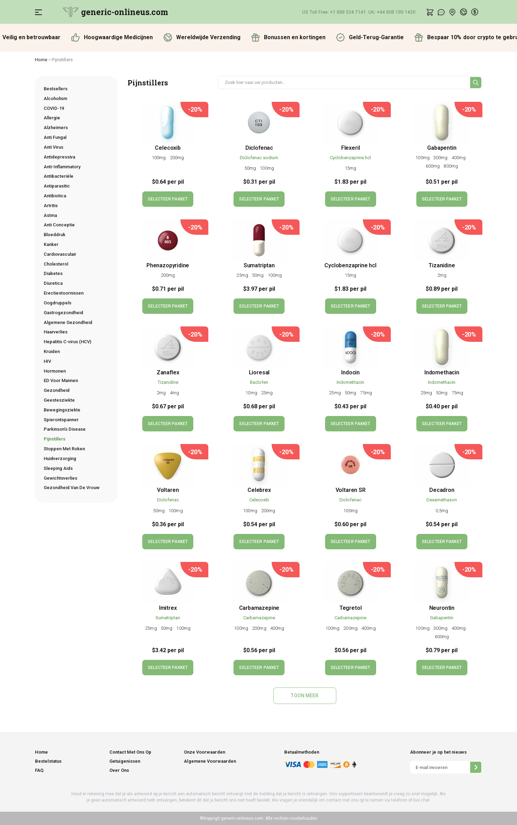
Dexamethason (441, 499)
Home (41, 59)
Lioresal (259, 372)
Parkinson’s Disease (65, 429)
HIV (47, 361)
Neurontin (441, 608)
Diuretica (53, 283)
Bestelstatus (48, 761)
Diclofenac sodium (259, 157)
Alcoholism (55, 98)
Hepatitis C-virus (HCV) (67, 341)
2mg (441, 275)
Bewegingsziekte (62, 409)
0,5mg (442, 510)
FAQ (39, 770)
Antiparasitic (57, 186)
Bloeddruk (54, 234)
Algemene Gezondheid (68, 322)
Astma (50, 215)
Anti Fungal (55, 137)
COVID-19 (54, 108)
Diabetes (53, 273)
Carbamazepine (259, 608)
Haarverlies (55, 331)
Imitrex (168, 608)
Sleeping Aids (58, 468)
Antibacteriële (58, 176)
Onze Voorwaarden (204, 752)
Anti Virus (53, 147)
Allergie (52, 117)
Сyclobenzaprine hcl (350, 157)
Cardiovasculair (60, 254)
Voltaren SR (351, 490)
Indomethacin (350, 382)
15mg (350, 168)
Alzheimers (56, 127)
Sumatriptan (259, 265)
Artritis (51, 205)
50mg (250, 168)
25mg (242, 275)
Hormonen (55, 371)
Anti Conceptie (59, 224)
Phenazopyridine (167, 265)
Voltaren (168, 490)
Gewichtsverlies (60, 478)
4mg (174, 392)
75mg (366, 392)
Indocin (350, 372)
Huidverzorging (60, 458)
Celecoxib (167, 147)
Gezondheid (57, 390)
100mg (159, 157)
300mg (441, 157)
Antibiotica (55, 195)
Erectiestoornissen (64, 293)
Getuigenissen (124, 761)
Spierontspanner (61, 419)
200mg (177, 157)
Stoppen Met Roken (64, 448)
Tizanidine (442, 265)
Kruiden (52, 351)
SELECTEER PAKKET (168, 199)
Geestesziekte (59, 400)
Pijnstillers (54, 439)
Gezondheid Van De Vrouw (72, 487)
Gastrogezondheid (63, 312)
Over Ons (119, 770)
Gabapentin (441, 147)
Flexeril (350, 147)
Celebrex (259, 490)
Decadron (441, 490)
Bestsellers (55, 88)
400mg (459, 157)
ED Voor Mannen (61, 380)
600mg (433, 166)
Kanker (51, 244)
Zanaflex (168, 372)
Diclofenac (259, 147)
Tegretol (350, 608)
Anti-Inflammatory (62, 166)
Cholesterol (56, 264)
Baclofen (259, 382)
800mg (451, 166)
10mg (251, 392)
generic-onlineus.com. (242, 818)
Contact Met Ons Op (130, 752)
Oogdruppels (57, 302)
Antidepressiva (59, 157)
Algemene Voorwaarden (210, 761)
